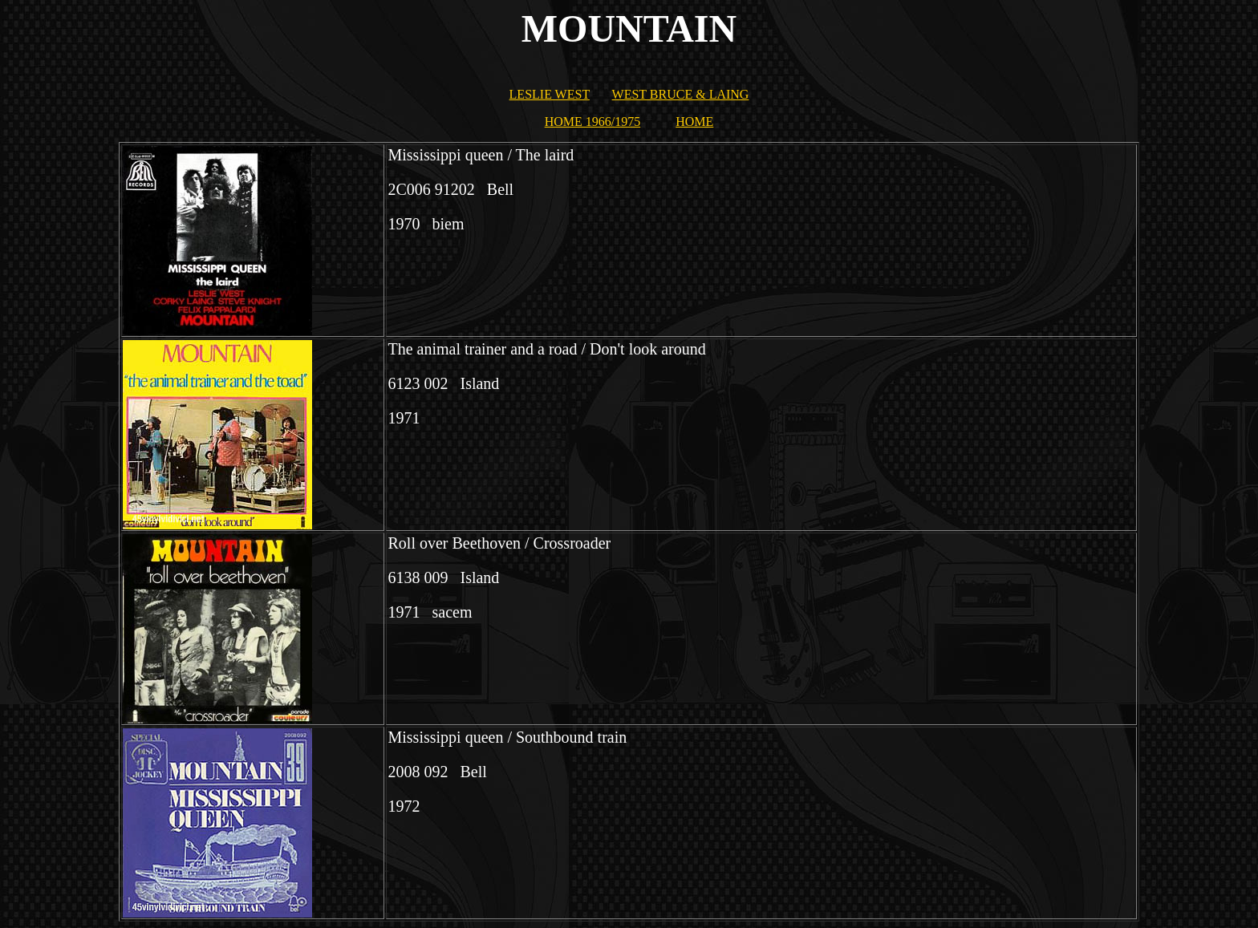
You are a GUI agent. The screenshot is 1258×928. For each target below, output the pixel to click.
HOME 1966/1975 (593, 121)
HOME (694, 121)
